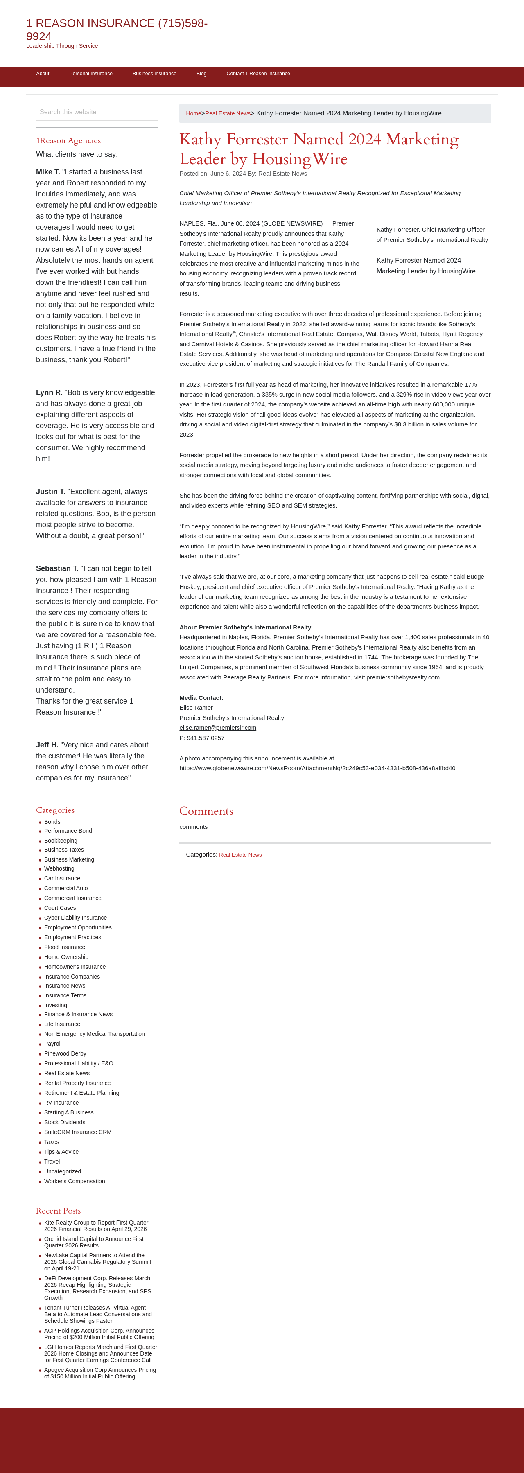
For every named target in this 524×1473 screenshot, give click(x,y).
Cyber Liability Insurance (80, 920)
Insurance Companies (76, 979)
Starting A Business (72, 1121)
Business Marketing (73, 862)
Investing (57, 1007)
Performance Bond (71, 833)
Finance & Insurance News (83, 1016)
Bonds (53, 824)
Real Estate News (243, 857)
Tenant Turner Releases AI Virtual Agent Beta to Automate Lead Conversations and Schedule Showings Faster (93, 1333)
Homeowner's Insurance (79, 969)
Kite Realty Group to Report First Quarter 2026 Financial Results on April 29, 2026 (94, 1238)
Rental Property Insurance (82, 1092)
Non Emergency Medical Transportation (79, 1040)
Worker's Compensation (79, 1190)
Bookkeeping (63, 843)
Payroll (54, 1052)
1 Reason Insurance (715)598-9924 (99, 30)
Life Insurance (65, 1026)
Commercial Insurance (77, 900)
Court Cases (62, 910)
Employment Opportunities (83, 930)
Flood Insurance (67, 949)
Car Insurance (65, 880)
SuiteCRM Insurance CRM (83, 1141)
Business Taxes (67, 852)
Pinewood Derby (68, 1062)
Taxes (52, 1151)
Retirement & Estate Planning (87, 1102)
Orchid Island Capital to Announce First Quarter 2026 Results (101, 1258)
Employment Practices (76, 939)
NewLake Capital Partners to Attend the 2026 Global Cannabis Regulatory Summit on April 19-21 (99, 1278)
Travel (53, 1170)
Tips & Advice (64, 1160)
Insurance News (67, 988)
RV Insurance (64, 1111)
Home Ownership (69, 959)
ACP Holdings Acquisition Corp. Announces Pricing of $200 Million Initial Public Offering (93, 1359)
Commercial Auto (69, 890)
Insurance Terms (68, 998)
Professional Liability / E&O (83, 1072)
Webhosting (61, 871)
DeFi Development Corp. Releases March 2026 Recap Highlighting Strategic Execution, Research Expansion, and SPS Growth (94, 1303)
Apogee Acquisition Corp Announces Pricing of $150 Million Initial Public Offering (97, 1412)
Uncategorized (65, 1180)
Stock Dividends (67, 1131)
